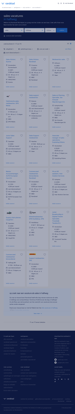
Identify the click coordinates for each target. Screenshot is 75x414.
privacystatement (57, 399)
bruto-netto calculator (11, 390)
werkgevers (18, 7)
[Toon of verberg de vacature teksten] (69, 44)
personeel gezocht (26, 356)
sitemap (68, 401)
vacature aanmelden (27, 339)
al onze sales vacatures (21, 310)
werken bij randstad (27, 399)
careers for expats (9, 354)
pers (22, 381)
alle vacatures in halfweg (49, 308)
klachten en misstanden (28, 384)
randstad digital (9, 348)
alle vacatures (8, 339)
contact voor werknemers (29, 373)
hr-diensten (24, 345)
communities (8, 373)
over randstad (36, 7)
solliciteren (7, 379)
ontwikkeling (8, 370)
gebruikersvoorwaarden (42, 399)
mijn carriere (8, 367)
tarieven (23, 354)
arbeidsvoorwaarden (10, 381)
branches (23, 348)
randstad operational (10, 342)
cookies (67, 399)
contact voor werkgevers (28, 376)
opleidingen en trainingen (12, 376)
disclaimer (61, 401)
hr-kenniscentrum (26, 351)
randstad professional (11, 345)
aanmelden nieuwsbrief (28, 359)
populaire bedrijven (10, 351)
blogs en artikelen (9, 384)
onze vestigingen (26, 379)
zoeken (62, 30)
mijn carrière (27, 7)
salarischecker (8, 387)
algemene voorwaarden (28, 342)
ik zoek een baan (7, 7)
